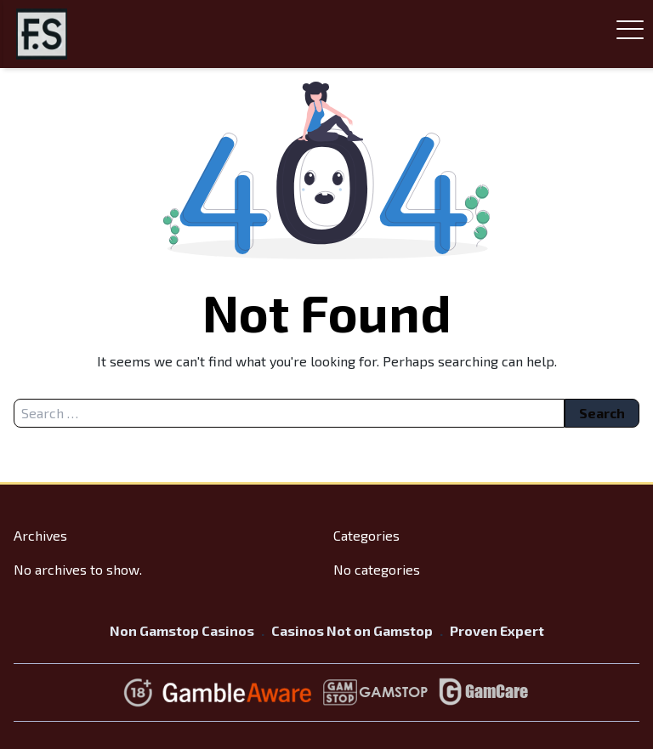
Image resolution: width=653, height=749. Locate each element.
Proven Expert (497, 630)
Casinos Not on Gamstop (352, 630)
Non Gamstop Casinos (182, 630)
